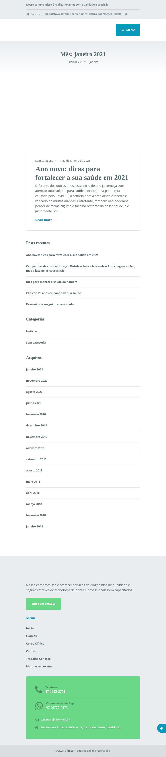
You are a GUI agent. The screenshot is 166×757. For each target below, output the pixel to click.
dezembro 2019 (36, 425)
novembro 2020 (36, 381)
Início (30, 628)
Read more (43, 220)
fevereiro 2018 (36, 515)
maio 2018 (33, 482)
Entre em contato (43, 604)
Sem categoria (44, 161)
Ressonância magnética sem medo (50, 304)
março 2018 (34, 504)
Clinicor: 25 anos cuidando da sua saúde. (54, 293)
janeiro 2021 (34, 369)
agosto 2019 (34, 470)
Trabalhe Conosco (38, 659)
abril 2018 (32, 493)
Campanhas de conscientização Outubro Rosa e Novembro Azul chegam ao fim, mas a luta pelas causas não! (80, 268)
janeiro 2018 (34, 526)
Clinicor (70, 750)
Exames (31, 636)
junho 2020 (33, 403)
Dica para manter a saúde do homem (51, 282)
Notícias (31, 331)
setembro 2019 (36, 459)
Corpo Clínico (35, 643)
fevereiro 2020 (36, 414)
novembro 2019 (36, 437)
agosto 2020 (34, 392)
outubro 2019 (35, 448)
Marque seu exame (39, 666)
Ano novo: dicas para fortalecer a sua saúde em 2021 (62, 255)
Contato (31, 651)
